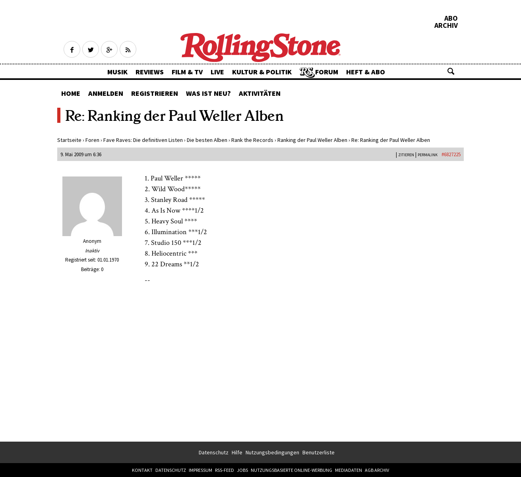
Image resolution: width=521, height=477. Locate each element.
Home (70, 93)
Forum (326, 71)
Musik (117, 71)
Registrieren (154, 93)
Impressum (200, 470)
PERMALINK (428, 154)
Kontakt (142, 470)
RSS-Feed (224, 470)
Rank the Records (252, 139)
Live (217, 71)
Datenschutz (214, 452)
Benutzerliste (318, 452)
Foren (92, 139)
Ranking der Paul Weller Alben (312, 139)
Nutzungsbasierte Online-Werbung (291, 470)
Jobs (242, 470)
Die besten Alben (207, 139)
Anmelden (105, 93)
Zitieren (406, 154)
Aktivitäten (260, 93)
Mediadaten (348, 470)
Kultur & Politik (262, 71)
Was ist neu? (208, 93)
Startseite (69, 139)
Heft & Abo (365, 71)
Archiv (446, 25)
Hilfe (237, 452)
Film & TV (187, 71)
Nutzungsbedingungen (272, 452)
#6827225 (451, 154)
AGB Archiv (377, 470)
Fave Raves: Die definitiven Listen (143, 139)
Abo (451, 18)
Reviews (150, 71)
